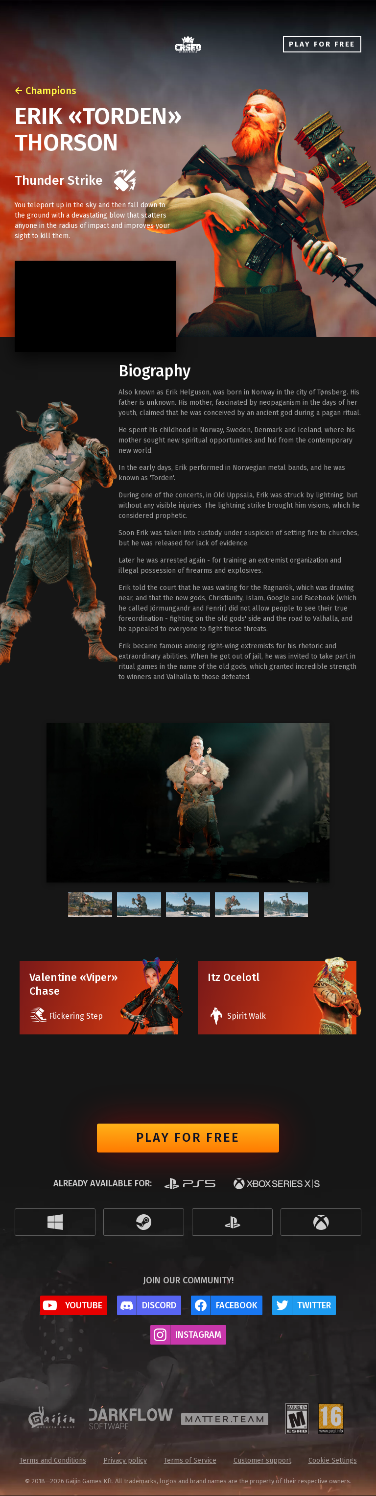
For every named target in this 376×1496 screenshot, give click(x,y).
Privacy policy (125, 1461)
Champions (50, 91)
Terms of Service (190, 1461)
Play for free (188, 1138)
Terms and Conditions (53, 1461)
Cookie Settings (332, 1461)
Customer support (262, 1461)
